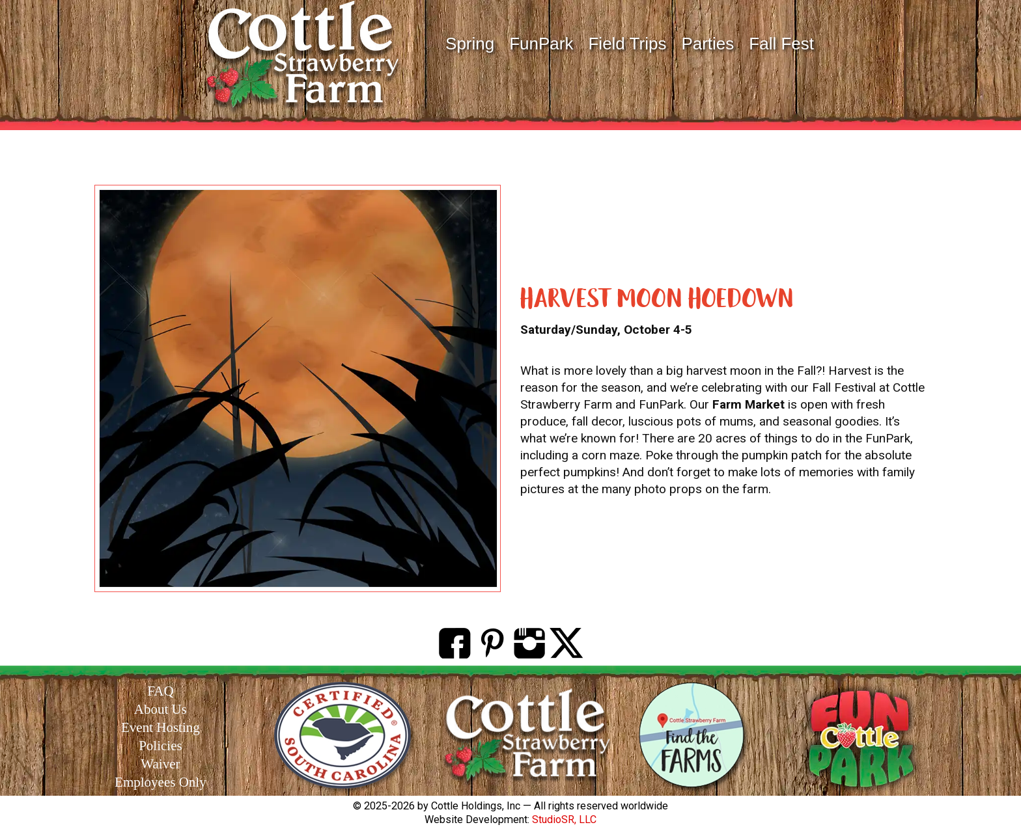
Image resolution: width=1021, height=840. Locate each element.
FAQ (160, 691)
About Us (160, 709)
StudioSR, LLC (564, 819)
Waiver (160, 764)
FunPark (541, 43)
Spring (469, 43)
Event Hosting (160, 727)
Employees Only (160, 782)
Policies (160, 745)
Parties (707, 43)
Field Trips (627, 43)
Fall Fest (781, 43)
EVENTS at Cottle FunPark (510, 161)
